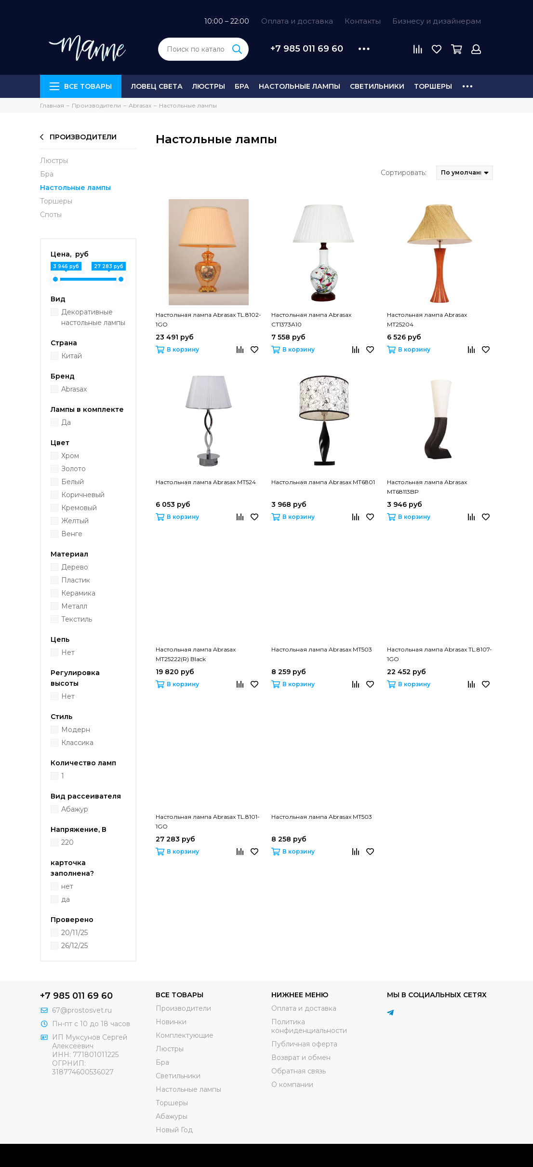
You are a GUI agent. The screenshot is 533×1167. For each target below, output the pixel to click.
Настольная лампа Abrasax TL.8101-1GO (208, 821)
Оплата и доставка (297, 21)
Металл (74, 606)
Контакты (363, 21)
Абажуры (171, 1116)
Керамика (78, 593)
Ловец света (157, 86)
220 (67, 842)
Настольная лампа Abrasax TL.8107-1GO (439, 654)
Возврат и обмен (301, 1057)
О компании (292, 1084)
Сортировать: (403, 172)
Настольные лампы (299, 86)
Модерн (75, 729)
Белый (72, 481)
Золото (73, 468)
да (65, 899)
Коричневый (83, 494)
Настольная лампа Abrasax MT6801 (323, 482)
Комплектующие (184, 1035)
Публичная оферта (304, 1044)
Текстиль (76, 619)
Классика (77, 742)
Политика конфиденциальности (309, 1026)
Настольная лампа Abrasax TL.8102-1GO (208, 319)
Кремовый (79, 507)
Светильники (377, 86)
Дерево (74, 567)
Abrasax (74, 389)
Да (66, 422)
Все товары (81, 86)
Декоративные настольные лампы (93, 317)
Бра (242, 86)
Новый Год (174, 1130)
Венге (71, 533)
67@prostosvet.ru (82, 1010)
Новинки (171, 1022)
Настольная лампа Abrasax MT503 (321, 649)
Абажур (74, 809)
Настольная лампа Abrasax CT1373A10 (311, 319)
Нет (68, 652)
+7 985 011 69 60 (306, 48)
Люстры (208, 86)
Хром (70, 455)
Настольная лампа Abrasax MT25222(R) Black (196, 654)
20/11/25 (74, 932)
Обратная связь (298, 1071)
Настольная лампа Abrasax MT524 (206, 482)
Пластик (75, 580)
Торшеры (433, 86)
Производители (78, 137)
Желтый (75, 520)
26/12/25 (74, 945)
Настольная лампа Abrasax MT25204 (427, 319)
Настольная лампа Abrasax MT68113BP (427, 486)
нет (67, 886)
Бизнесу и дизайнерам (436, 21)
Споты (51, 214)
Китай (71, 356)
